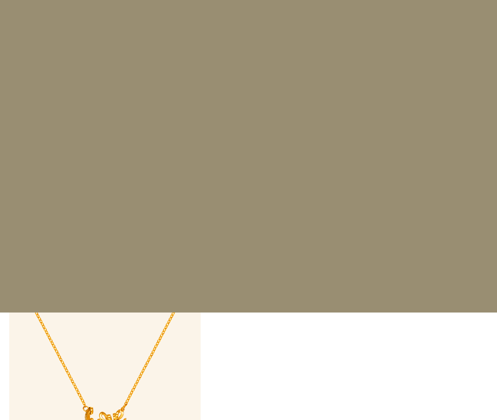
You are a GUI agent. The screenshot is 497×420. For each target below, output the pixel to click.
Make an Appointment (275, 306)
